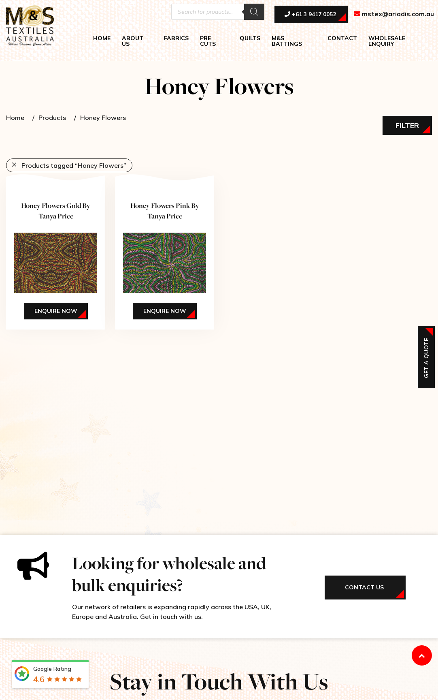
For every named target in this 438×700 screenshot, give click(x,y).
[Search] (254, 12)
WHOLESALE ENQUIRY (386, 41)
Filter (407, 125)
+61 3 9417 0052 (310, 15)
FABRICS (176, 38)
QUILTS (250, 38)
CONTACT (342, 38)
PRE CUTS (208, 41)
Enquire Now (55, 311)
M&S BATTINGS (287, 41)
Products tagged (73, 165)
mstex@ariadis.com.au (394, 15)
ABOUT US (132, 41)
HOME (102, 38)
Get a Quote (426, 358)
